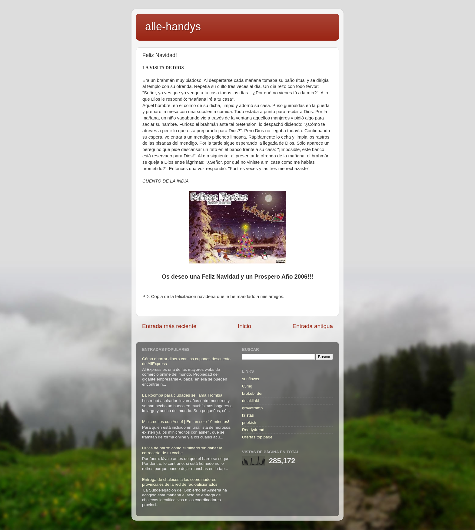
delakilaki (250, 400)
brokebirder (252, 393)
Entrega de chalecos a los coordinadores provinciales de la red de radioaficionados (179, 482)
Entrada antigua (313, 326)
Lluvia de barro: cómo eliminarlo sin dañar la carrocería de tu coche (182, 450)
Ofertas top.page (257, 437)
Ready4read (253, 430)
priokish (249, 422)
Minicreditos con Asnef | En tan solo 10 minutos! (185, 421)
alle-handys (173, 26)
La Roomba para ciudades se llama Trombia (182, 395)
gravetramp (252, 408)
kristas (248, 415)
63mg (247, 386)
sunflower (251, 379)
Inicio (244, 326)
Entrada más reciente (169, 326)
